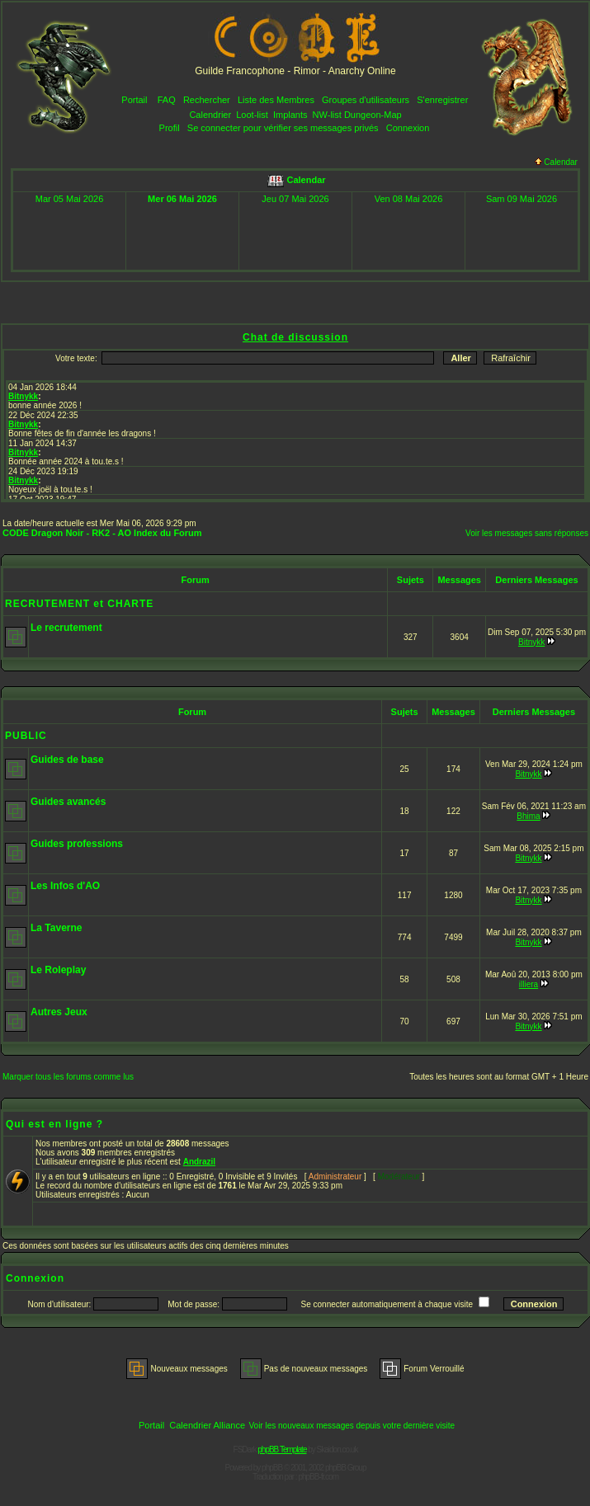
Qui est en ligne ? (54, 1124)
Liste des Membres (276, 100)
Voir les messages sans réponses (526, 533)
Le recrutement (66, 627)
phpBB (272, 1467)
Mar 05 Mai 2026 (69, 199)
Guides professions (77, 843)
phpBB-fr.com (318, 1476)
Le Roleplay (58, 970)
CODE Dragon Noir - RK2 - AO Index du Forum (102, 533)
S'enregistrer (442, 100)
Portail (134, 100)
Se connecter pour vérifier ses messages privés (283, 128)
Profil (169, 128)
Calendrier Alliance (207, 1425)
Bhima (528, 816)
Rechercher (206, 100)
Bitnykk (531, 642)
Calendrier (210, 115)
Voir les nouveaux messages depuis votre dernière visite (351, 1425)
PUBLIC (26, 735)
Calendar (556, 162)
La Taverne (56, 928)
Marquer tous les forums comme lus (68, 1076)
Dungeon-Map (373, 115)
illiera (528, 984)
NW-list (327, 115)
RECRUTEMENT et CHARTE (79, 603)
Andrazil (199, 1161)
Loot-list (252, 115)
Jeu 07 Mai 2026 (295, 199)
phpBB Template (281, 1449)
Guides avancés (68, 801)
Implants (290, 115)
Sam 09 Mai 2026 (521, 199)
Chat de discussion (295, 337)
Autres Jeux (59, 1012)
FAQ (167, 100)
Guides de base (67, 759)
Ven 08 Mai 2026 (409, 199)
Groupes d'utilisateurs (365, 100)
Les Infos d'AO (65, 886)
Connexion (408, 128)
